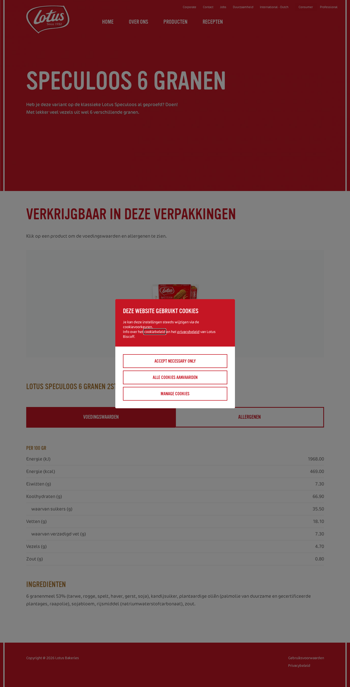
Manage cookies (175, 393)
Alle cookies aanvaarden (175, 377)
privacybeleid (188, 331)
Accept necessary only (175, 361)
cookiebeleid (154, 331)
